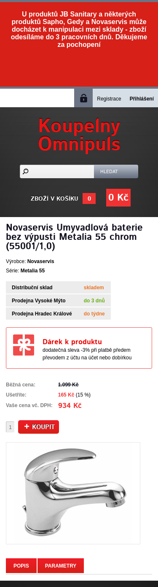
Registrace (109, 99)
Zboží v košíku (54, 199)
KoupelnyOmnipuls (79, 135)
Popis (21, 566)
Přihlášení (142, 99)
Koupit (39, 427)
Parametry (61, 566)
